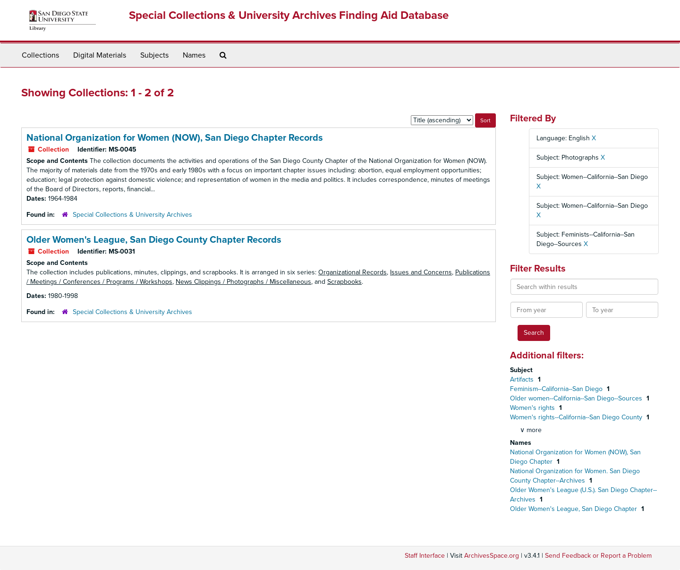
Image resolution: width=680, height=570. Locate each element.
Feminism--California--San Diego (557, 389)
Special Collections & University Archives (132, 215)
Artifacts (523, 379)
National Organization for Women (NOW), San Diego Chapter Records (174, 138)
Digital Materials (99, 55)
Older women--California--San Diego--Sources (577, 398)
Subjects (154, 55)
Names (194, 55)
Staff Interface (425, 556)
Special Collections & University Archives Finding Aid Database (289, 15)
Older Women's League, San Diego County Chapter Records (153, 240)
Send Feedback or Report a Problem (598, 556)
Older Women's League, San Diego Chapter (574, 509)
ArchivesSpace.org (491, 556)
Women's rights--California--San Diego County (577, 417)
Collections (40, 55)
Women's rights (533, 408)
